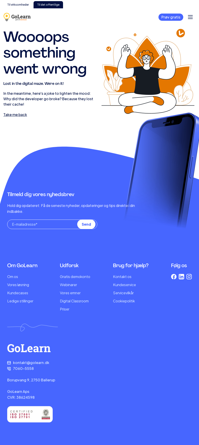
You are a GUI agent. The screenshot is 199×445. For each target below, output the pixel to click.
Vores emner (70, 292)
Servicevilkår (123, 292)
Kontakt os (122, 276)
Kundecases (17, 292)
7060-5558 (23, 368)
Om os (12, 276)
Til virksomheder (18, 4)
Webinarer (68, 284)
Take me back (15, 114)
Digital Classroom (74, 301)
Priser (64, 309)
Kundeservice (124, 284)
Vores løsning (18, 284)
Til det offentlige (48, 4)
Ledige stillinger (20, 301)
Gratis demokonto (75, 276)
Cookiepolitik (124, 301)
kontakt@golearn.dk (31, 362)
